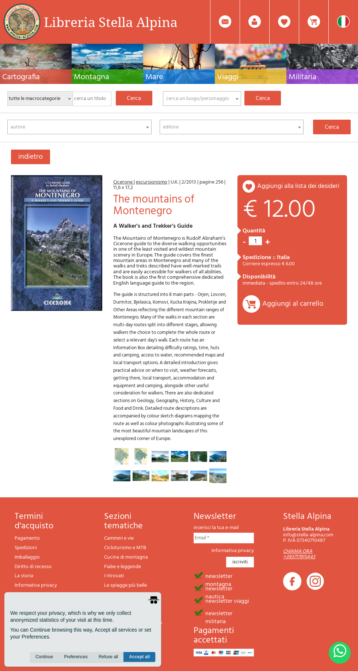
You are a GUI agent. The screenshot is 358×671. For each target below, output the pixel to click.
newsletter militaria (218, 613)
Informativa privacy (36, 585)
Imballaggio (27, 557)
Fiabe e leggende (122, 567)
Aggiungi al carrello (292, 304)
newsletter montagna (218, 576)
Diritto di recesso (33, 567)
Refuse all (108, 656)
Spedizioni (26, 548)
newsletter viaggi (227, 601)
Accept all (139, 656)
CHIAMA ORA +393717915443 (299, 554)
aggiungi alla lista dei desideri (298, 186)
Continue (44, 656)
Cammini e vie (119, 538)
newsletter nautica (218, 588)
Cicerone (123, 182)
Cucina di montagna (126, 557)
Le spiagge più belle (125, 585)
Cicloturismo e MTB (125, 548)
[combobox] (202, 98)
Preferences (76, 656)
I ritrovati (114, 576)
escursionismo (151, 182)
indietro (30, 157)
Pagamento (27, 538)
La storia (24, 576)
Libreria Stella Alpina (111, 22)
